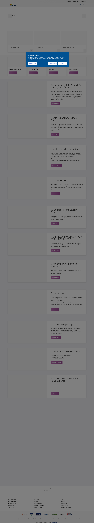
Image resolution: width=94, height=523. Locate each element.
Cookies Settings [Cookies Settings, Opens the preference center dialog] (32, 63)
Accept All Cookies (53, 63)
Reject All (62, 63)
